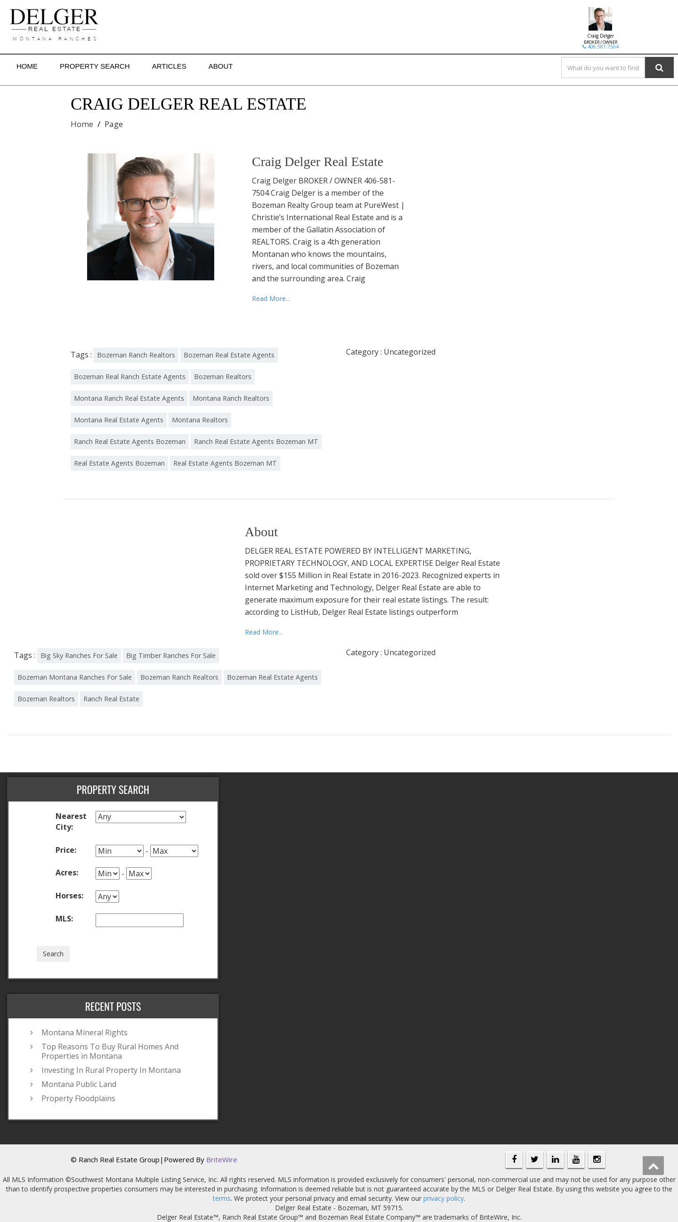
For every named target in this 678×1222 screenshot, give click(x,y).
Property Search (95, 66)
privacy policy (443, 1198)
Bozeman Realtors (222, 376)
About (221, 66)
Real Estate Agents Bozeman (119, 463)
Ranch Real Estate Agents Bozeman (130, 441)
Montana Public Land (78, 1084)
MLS (64, 918)
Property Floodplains (78, 1098)
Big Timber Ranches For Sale (171, 655)
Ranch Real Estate (111, 698)
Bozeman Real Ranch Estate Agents (130, 376)
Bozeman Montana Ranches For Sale (74, 677)
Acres (67, 872)
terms (222, 1198)
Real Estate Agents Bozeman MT (225, 463)
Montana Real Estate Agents (118, 419)
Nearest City (71, 821)
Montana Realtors (200, 419)
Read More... (271, 298)
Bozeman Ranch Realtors (136, 354)
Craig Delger (600, 35)
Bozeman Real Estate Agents (229, 354)
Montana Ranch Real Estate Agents (129, 398)
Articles (169, 66)
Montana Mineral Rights (84, 1032)
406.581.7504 (600, 46)
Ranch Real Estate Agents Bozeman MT (256, 441)
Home (27, 66)
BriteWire (221, 1159)
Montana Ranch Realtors (231, 398)
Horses (69, 895)
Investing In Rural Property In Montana (111, 1070)
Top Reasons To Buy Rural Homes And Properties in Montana (109, 1051)
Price (66, 850)
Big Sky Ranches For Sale (79, 655)
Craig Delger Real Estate (317, 161)
